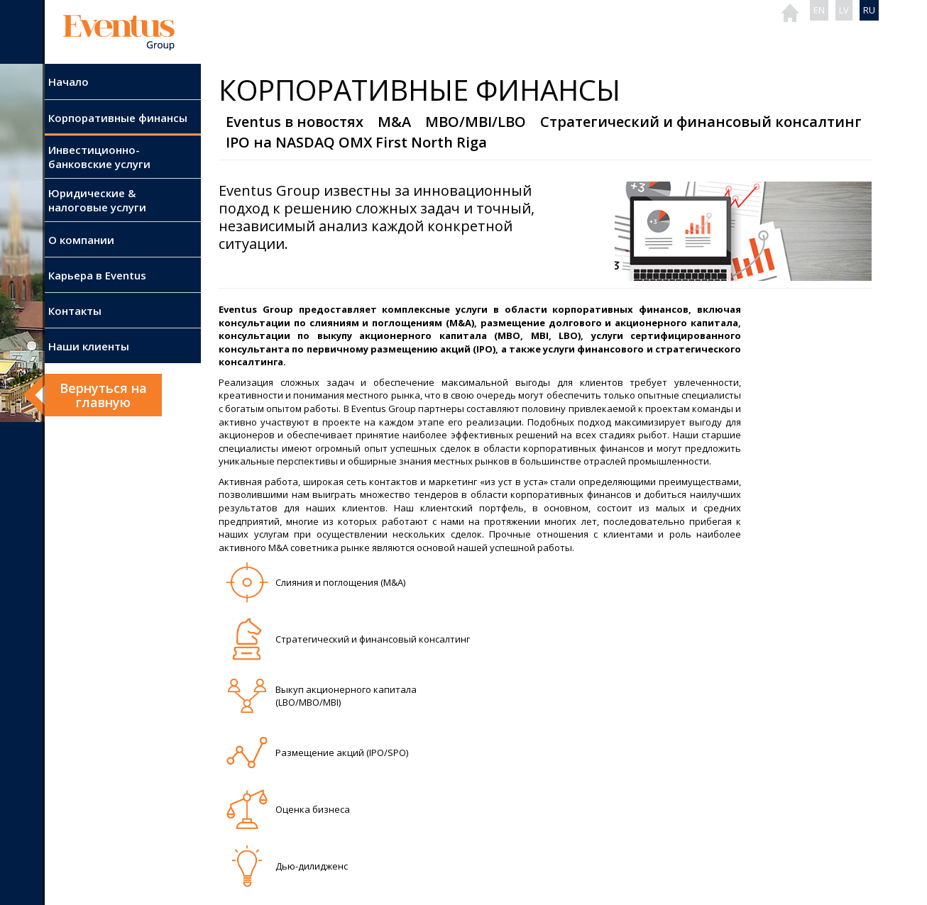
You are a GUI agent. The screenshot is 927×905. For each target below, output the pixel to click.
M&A (394, 121)
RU (869, 10)
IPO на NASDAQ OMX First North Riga (356, 142)
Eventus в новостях (294, 121)
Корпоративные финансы (117, 118)
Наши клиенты (88, 346)
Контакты (75, 311)
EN (819, 10)
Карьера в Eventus (97, 275)
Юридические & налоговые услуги (97, 200)
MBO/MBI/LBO (475, 121)
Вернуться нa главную (103, 395)
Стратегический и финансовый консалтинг (701, 121)
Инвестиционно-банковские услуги (99, 157)
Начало (68, 81)
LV (844, 10)
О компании (81, 240)
